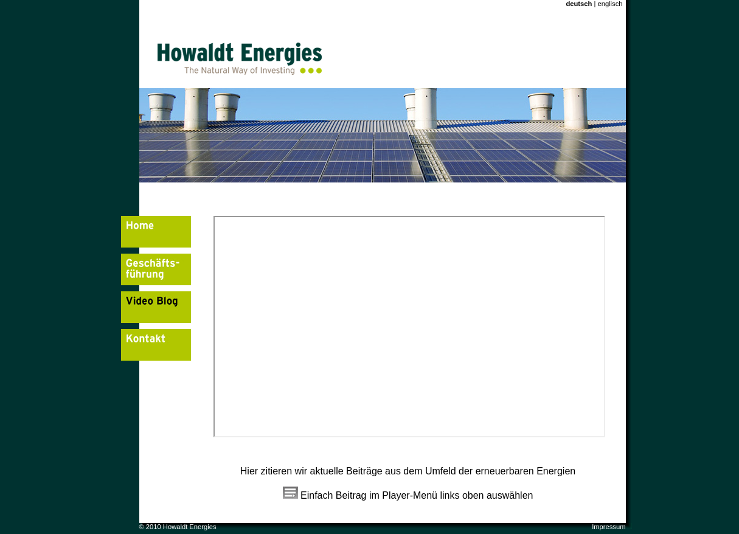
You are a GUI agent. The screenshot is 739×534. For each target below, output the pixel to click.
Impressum (608, 526)
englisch (608, 3)
